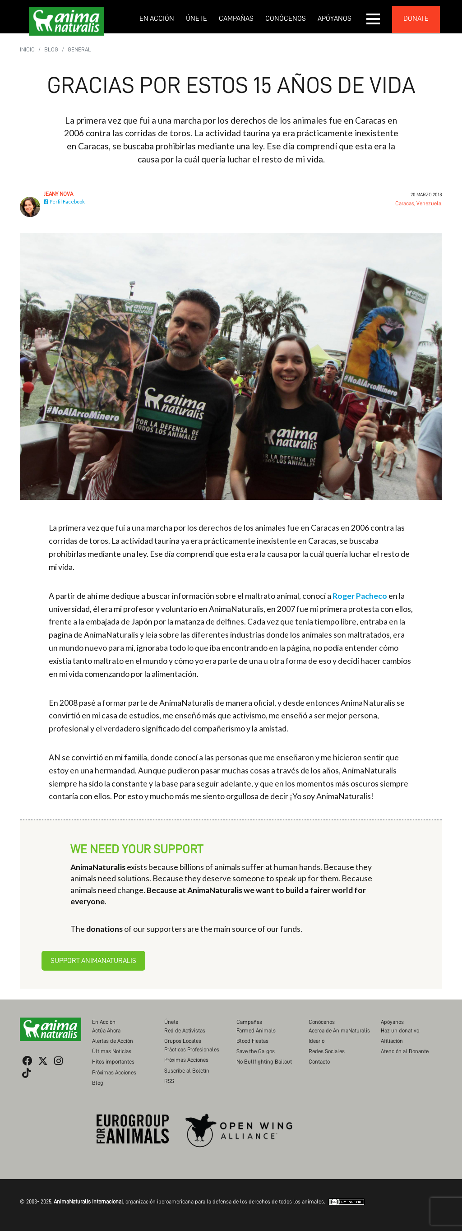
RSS (169, 1081)
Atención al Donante (405, 1051)
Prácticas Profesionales (191, 1049)
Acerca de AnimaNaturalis (339, 1030)
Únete (196, 18)
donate (416, 18)
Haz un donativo (400, 1030)
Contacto (319, 1061)
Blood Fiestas (252, 1041)
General (79, 49)
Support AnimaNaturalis (93, 960)
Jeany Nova (58, 194)
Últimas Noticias (111, 1051)
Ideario (316, 1041)
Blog (51, 49)
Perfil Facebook (64, 201)
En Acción (156, 18)
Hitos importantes (113, 1061)
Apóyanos (334, 18)
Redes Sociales (327, 1051)
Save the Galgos (255, 1051)
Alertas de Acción (112, 1041)
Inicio (27, 49)
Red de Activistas (184, 1030)
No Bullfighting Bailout (264, 1061)
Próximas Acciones (114, 1072)
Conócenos (285, 18)
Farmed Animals (256, 1030)
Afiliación (392, 1041)
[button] (373, 19)
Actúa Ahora (106, 1030)
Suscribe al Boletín (186, 1071)
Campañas (236, 18)
